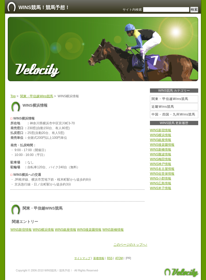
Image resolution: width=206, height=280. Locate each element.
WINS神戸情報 (160, 164)
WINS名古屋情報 (162, 169)
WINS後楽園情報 (89, 230)
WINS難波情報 (160, 154)
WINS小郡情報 (160, 178)
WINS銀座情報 (65, 230)
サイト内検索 (132, 10)
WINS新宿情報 (21, 230)
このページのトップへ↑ (130, 245)
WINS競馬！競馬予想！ (44, 7)
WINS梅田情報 (160, 159)
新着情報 (98, 258)
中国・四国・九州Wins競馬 (173, 114)
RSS (110, 258)
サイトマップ (82, 258)
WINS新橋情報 (113, 230)
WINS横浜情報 (43, 230)
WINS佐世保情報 (162, 174)
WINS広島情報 (160, 183)
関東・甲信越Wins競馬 (36, 96)
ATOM (119, 258)
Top (13, 96)
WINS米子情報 (160, 188)
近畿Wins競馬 (163, 107)
